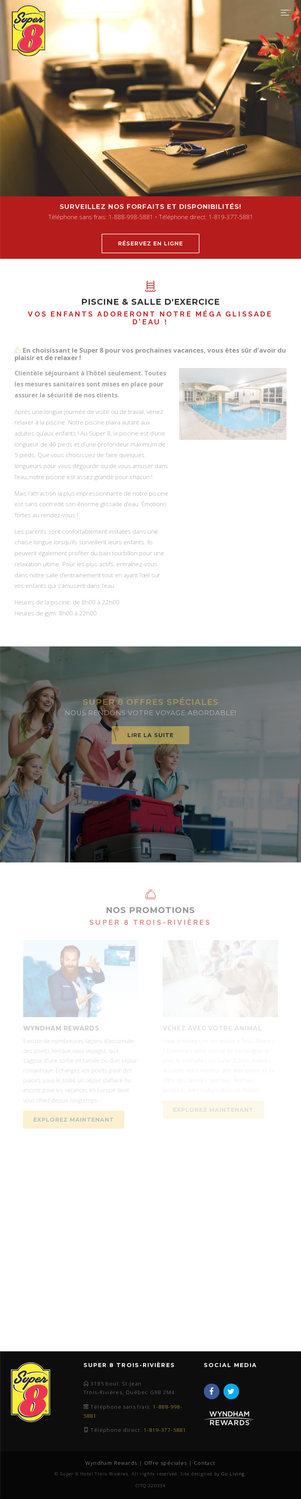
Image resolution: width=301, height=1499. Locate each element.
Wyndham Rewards (111, 1463)
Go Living (233, 1474)
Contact (205, 1463)
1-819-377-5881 (165, 1430)
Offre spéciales (165, 1463)
